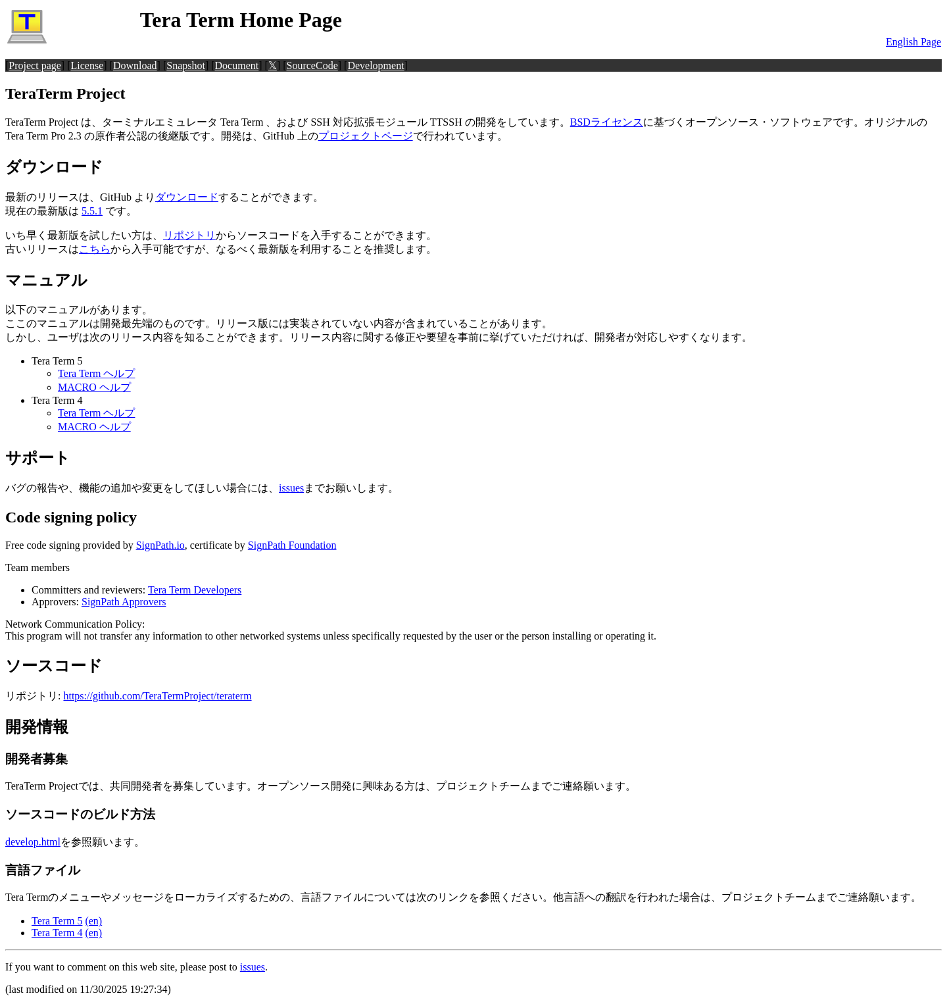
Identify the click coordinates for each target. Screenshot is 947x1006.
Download (135, 65)
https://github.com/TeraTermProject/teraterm (157, 695)
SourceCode (312, 65)
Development (375, 65)
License (87, 65)
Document (237, 65)
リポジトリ (189, 235)
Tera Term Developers (194, 589)
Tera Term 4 (57, 932)
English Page (913, 41)
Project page (35, 65)
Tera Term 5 (57, 920)
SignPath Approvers (124, 601)
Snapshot (185, 65)
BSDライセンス (606, 122)
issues (291, 487)
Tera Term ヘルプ (96, 373)
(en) (93, 920)
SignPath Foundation (292, 545)
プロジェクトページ (365, 135)
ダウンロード (186, 197)
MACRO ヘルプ (94, 387)
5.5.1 (92, 210)
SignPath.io (160, 545)
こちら (94, 249)
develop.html (33, 841)
